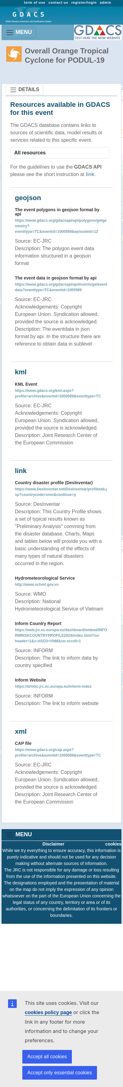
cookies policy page (48, 1012)
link (90, 174)
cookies (113, 843)
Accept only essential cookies (59, 1072)
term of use (34, 2)
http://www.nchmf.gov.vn (37, 584)
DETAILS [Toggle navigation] (24, 90)
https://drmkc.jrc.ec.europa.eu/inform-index (53, 686)
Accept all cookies (47, 1056)
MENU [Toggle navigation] (19, 32)
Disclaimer (53, 843)
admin (105, 2)
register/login (84, 2)
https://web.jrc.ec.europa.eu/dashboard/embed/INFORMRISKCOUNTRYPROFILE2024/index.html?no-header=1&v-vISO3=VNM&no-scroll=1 (61, 635)
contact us (58, 2)
